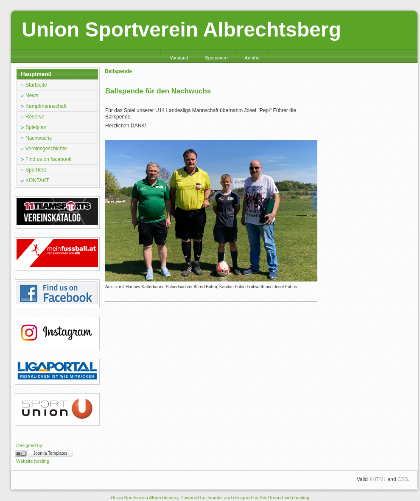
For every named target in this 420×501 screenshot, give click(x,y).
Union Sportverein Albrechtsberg (181, 29)
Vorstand (179, 57)
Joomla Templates (50, 453)
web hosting (296, 497)
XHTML (377, 479)
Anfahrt (252, 57)
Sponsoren (216, 57)
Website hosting (32, 461)
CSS (403, 479)
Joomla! (214, 497)
